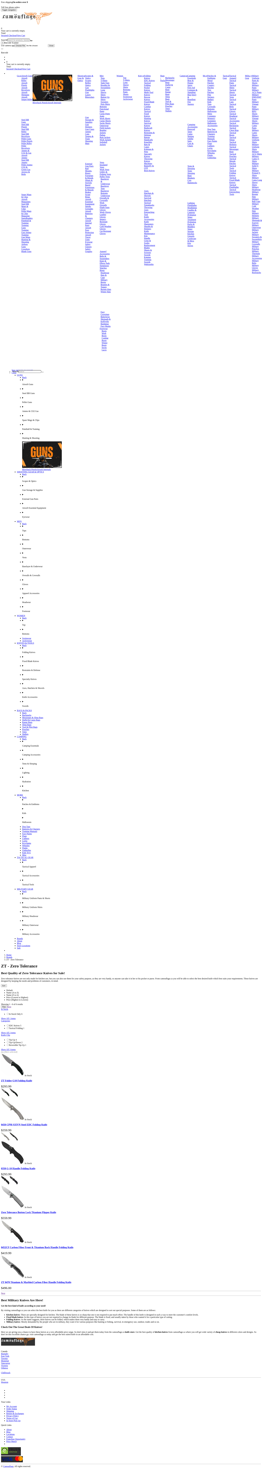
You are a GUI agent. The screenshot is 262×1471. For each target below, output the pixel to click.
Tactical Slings (232, 138)
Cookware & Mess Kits (191, 240)
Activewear (128, 99)
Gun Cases (89, 129)
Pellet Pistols (26, 141)
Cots (189, 180)
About (19, 941)
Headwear (105, 273)
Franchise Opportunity (15, 1439)
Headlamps (192, 208)
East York (5, 1356)
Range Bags (168, 93)
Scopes (88, 80)
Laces (104, 350)
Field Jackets (105, 128)
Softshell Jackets (103, 143)
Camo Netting (190, 135)
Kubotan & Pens (149, 150)
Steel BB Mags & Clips (25, 206)
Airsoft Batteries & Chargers (89, 214)
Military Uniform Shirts (255, 139)
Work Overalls (103, 204)
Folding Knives (147, 77)
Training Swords (147, 260)
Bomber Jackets (103, 131)
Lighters (210, 146)
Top (124, 78)
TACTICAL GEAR (25, 857)
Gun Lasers (88, 93)
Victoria (4, 1365)
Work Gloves (105, 212)
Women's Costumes (211, 119)
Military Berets (104, 281)
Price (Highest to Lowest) (17, 1000)
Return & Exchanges (15, 1413)
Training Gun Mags (25, 236)
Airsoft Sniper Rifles (26, 98)
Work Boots (104, 334)
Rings (102, 270)
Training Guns (25, 226)
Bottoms (103, 106)
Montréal (5, 1361)
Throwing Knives (148, 160)
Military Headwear (256, 188)
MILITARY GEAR (25, 889)
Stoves (190, 246)
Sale (19, 948)
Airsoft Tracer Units (88, 237)
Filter (4, 1007)
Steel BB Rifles (25, 130)
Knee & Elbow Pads (105, 262)
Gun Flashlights (89, 89)
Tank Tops (105, 83)
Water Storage (190, 230)
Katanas (147, 257)
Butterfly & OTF (149, 167)
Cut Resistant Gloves (105, 232)
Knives (141, 76)
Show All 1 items (8, 1018)
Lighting (191, 203)
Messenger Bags (169, 81)
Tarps (189, 131)
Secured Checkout (8, 35)
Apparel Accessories (105, 252)
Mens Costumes (211, 115)
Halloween (211, 111)
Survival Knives (147, 124)
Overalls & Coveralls (104, 199)
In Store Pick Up (13, 1421)
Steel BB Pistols (25, 125)
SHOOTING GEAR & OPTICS (30, 472)
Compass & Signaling (192, 91)
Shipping (10, 1411)
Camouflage (8, 1466)
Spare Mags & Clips (26, 195)
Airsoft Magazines (25, 200)
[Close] (2, 42)
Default (9, 990)
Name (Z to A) (12, 995)
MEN (19, 521)
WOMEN (21, 616)
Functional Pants (104, 110)
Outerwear (104, 125)
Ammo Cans (88, 132)
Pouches (168, 106)
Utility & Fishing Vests (105, 173)
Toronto (4, 1358)
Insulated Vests (103, 166)
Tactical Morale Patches (232, 161)
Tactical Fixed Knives (147, 113)
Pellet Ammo (26, 165)
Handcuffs (148, 140)
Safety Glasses (88, 245)
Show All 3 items (8, 1049)
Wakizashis (149, 264)
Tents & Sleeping (191, 167)
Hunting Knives (147, 119)
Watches (103, 268)
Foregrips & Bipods (89, 176)
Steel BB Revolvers (25, 135)
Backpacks (169, 78)
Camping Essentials (191, 77)
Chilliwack (5, 1373)
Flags (209, 143)
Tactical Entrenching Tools (234, 191)
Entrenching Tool (149, 213)
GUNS (20, 375)
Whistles (211, 153)
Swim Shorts (105, 123)
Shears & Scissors (148, 251)
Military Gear (248, 77)
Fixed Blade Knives (149, 103)
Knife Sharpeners (148, 223)
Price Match (11, 1441)
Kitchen (190, 234)
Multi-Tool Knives (148, 93)
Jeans (102, 116)
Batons (147, 137)
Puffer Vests (105, 177)
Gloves (103, 210)
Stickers (210, 97)
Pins (209, 95)
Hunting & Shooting (25, 240)
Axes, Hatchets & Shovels (149, 193)
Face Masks (106, 326)
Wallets (168, 111)
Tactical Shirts (232, 86)
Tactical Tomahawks (149, 204)
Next (9, 1007)
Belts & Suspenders (104, 257)
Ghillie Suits (190, 140)
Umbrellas (211, 158)
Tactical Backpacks (234, 124)
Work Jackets (105, 140)
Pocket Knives (147, 89)
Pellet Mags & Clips (26, 212)
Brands (20, 938)
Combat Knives (147, 107)
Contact (9, 1437)
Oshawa (4, 1368)
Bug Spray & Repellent (191, 97)
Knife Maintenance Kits (149, 233)
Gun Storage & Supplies (89, 119)
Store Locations (23, 946)
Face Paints (212, 141)
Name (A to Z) (12, 993)
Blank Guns (26, 251)
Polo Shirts (105, 104)
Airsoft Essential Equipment (89, 201)
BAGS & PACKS (24, 710)
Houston (4, 1382)
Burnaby (4, 1354)
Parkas (102, 135)
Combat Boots (105, 339)
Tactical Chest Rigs (234, 129)
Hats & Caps (104, 276)
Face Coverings (105, 313)
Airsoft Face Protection (89, 230)
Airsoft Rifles (24, 79)
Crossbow (25, 249)
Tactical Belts (232, 105)
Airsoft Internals (54, 103)
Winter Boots (104, 344)
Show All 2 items (8, 1033)
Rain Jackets (105, 137)
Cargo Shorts (105, 121)
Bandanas (105, 324)
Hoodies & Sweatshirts (105, 86)
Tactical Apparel (232, 77)
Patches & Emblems (211, 77)
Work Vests (104, 169)
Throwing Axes (148, 208)
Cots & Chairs (190, 144)
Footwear (104, 328)
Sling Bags (167, 98)
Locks (210, 148)
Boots (104, 331)
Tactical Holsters (232, 143)
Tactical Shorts (232, 91)
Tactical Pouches (232, 155)
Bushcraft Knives (148, 129)
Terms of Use (12, 1418)
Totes (167, 108)
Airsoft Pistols (24, 84)
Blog (19, 943)
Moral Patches (210, 81)
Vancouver (5, 1363)
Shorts (125, 94)
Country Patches (210, 86)
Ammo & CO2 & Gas (26, 151)
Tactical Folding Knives (232, 172)
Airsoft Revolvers (25, 89)
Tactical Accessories (234, 119)
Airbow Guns (24, 245)
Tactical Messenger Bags (234, 149)
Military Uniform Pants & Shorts (255, 79)
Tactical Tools (232, 167)
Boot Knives (149, 170)
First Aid (191, 88)
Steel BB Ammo (25, 161)
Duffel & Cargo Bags (169, 87)
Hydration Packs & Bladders (191, 224)
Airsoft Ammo (24, 156)
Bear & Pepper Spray (190, 82)
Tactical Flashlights (234, 186)
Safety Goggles (88, 250)
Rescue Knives (147, 98)
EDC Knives (149, 80)
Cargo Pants (105, 114)
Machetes (148, 163)
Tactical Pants (232, 81)
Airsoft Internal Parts (88, 223)
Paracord (191, 129)
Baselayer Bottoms (105, 192)
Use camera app (24, 45)
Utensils (190, 236)
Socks (104, 347)
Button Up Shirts (105, 98)
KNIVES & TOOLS (25, 643)
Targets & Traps (89, 137)
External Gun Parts (89, 165)
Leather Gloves (103, 215)
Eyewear (89, 242)
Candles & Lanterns (191, 211)
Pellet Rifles (26, 143)
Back (24, 377)
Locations (10, 1434)
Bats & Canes (147, 145)
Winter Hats (106, 292)
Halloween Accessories (212, 124)
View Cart (20, 35)
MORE (20, 795)
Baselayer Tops (105, 187)
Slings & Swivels (89, 181)
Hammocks (192, 183)
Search (4, 40)
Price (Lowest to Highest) (17, 997)
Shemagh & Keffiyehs (106, 320)
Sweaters (104, 102)
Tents (189, 171)
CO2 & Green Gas (25, 168)
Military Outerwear (256, 226)
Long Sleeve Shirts (103, 92)
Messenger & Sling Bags (32, 717)
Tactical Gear (226, 77)
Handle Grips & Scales (147, 240)
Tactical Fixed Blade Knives (234, 180)
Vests (102, 162)
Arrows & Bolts (25, 173)
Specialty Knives (148, 155)
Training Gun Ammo (26, 231)
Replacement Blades (149, 246)
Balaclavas (105, 317)
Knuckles (148, 142)
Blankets (191, 178)
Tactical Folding (147, 84)
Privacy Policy (12, 1416)
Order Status (11, 1409)
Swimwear (127, 97)
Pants (125, 92)
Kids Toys (26, 853)
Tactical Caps (232, 100)
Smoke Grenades (89, 207)
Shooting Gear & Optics (81, 78)
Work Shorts (105, 118)
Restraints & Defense (149, 134)
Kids (209, 102)
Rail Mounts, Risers (88, 170)
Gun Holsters (88, 125)
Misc (24, 855)
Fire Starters (190, 103)
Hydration (191, 215)
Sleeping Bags (191, 174)
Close (51, 46)
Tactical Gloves (232, 110)
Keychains (211, 150)
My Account (11, 1406)
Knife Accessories (149, 218)
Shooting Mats (89, 142)
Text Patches (210, 91)
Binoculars (89, 97)
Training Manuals (211, 137)
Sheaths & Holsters (148, 227)
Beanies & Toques (105, 286)
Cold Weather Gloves (105, 227)
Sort (4, 986)
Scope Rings (87, 195)
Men (101, 76)
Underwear (105, 195)
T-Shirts (104, 80)
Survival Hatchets (147, 199)
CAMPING (22, 736)
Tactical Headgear (233, 115)
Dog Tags (211, 129)
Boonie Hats (106, 289)
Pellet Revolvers (25, 147)
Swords (147, 255)
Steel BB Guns (25, 121)
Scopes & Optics (89, 77)
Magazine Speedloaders (27, 217)
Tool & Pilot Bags (169, 102)
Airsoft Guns (26, 76)
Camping (184, 76)
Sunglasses (104, 266)
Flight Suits (104, 207)
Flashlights (192, 205)
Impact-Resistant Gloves (103, 221)
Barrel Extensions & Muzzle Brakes (89, 188)
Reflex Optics (88, 84)
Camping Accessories (192, 125)
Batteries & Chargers (212, 132)
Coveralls (211, 106)
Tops (103, 78)
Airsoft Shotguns (25, 93)
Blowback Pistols (40, 103)
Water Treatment (191, 218)
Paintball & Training (26, 222)
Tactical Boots (232, 134)
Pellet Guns (26, 139)
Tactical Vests (232, 96)
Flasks (210, 155)
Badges (210, 99)
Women (120, 76)
